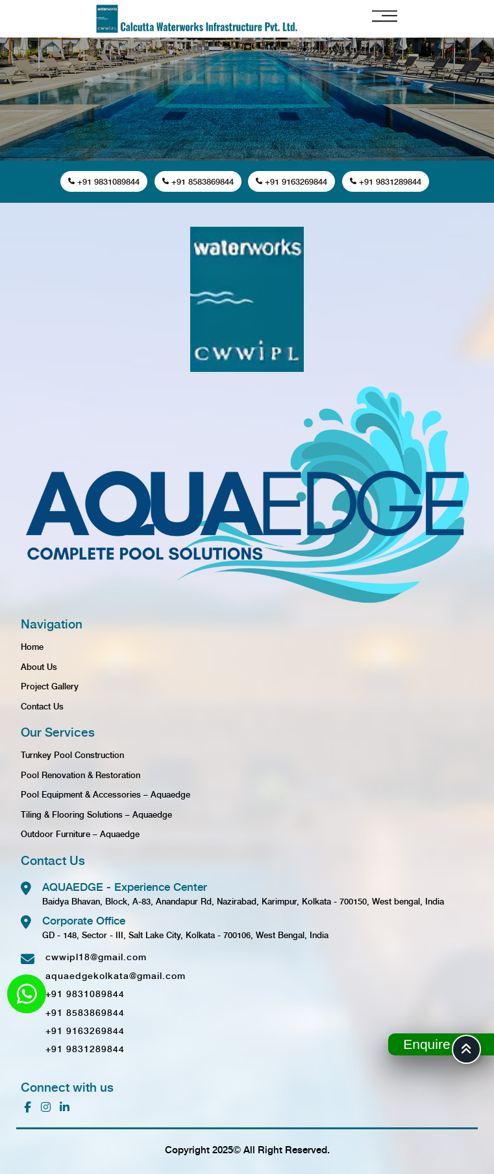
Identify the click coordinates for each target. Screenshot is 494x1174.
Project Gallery (50, 686)
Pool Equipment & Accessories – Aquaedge (105, 794)
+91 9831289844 (385, 181)
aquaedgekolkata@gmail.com (115, 975)
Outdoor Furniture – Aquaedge (80, 833)
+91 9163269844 (291, 181)
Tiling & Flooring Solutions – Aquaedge (96, 814)
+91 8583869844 (198, 181)
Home (32, 646)
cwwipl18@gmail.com (96, 956)
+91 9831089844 (104, 181)
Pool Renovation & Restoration (80, 774)
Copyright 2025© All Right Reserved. (247, 1149)
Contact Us (42, 706)
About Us (39, 666)
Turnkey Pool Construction (72, 754)
